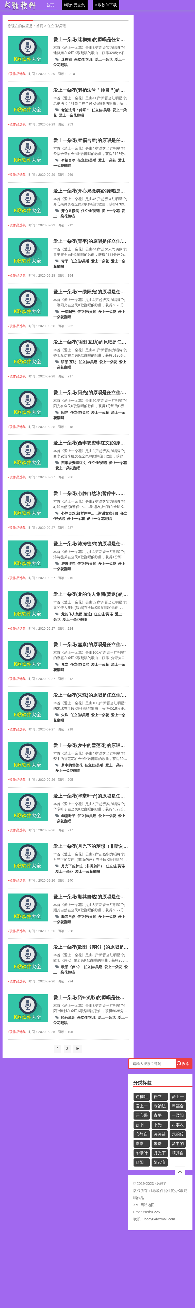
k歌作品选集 (74, 5)
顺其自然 (68, 917)
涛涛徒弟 (68, 564)
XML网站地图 (144, 1205)
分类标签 (142, 1082)
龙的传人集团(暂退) (76, 614)
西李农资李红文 (73, 463)
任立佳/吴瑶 (56, 26)
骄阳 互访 (68, 362)
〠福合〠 (68, 160)
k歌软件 (157, 1191)
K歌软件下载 (106, 5)
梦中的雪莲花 (72, 765)
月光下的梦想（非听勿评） (82, 866)
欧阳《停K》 (71, 967)
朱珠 (64, 715)
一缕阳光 (68, 312)
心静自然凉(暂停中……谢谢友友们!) (89, 513)
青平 (64, 261)
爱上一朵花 (103, 59)
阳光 (64, 412)
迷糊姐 (66, 59)
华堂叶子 (68, 816)
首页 (50, 5)
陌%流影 (68, 1017)
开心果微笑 (70, 211)
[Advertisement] (97, 1270)
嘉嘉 (64, 664)
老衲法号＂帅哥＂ (75, 110)
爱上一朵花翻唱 (71, 115)
